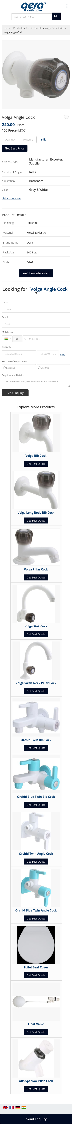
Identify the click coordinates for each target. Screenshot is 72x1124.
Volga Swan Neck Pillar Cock (36, 683)
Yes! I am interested (36, 273)
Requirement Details (12, 375)
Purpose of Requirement (15, 361)
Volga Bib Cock (36, 456)
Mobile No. (7, 332)
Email (5, 317)
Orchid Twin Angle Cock (36, 854)
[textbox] (28, 139)
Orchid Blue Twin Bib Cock (36, 797)
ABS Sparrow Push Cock (36, 1081)
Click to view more (11, 198)
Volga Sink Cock (36, 626)
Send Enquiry (36, 1119)
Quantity (6, 347)
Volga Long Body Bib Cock (36, 513)
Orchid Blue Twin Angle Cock (36, 910)
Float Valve (36, 1024)
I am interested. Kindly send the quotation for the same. (36, 382)
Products (18, 28)
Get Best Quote (36, 464)
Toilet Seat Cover (36, 967)
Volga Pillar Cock (36, 569)
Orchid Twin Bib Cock (36, 740)
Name (5, 302)
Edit (43, 139)
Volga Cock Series (54, 28)
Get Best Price (15, 148)
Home (7, 28)
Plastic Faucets (34, 28)
